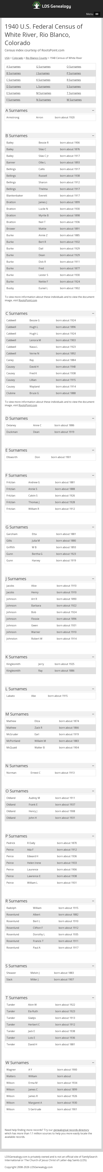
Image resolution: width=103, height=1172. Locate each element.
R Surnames (74, 80)
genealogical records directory (71, 1130)
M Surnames (43, 93)
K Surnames (43, 80)
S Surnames (74, 86)
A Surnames (13, 66)
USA (7, 58)
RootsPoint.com (28, 300)
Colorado (17, 58)
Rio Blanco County (36, 58)
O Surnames (74, 66)
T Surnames (74, 93)
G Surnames (43, 66)
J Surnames (43, 73)
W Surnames (74, 99)
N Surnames (43, 99)
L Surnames (43, 86)
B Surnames (13, 73)
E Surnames (13, 93)
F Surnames (13, 99)
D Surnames (13, 86)
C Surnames (13, 80)
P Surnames (74, 73)
